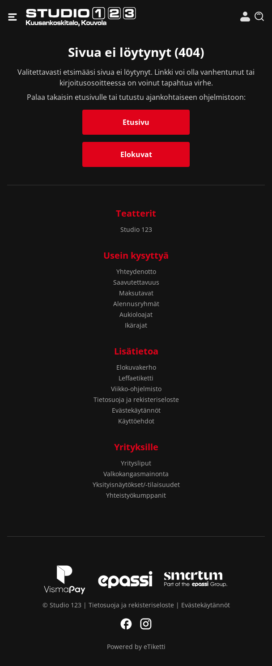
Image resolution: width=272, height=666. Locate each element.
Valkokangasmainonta (136, 474)
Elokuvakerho (136, 367)
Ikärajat (136, 325)
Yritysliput (136, 463)
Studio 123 (81, 16)
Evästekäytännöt (136, 410)
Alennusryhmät (136, 303)
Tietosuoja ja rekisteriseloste (136, 399)
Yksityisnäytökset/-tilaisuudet (136, 484)
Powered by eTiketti (136, 646)
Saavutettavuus (136, 282)
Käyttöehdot (136, 421)
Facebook (126, 624)
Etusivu (136, 122)
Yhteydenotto (136, 271)
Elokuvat (136, 154)
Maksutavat (136, 293)
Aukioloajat (136, 314)
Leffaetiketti (136, 378)
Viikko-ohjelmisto (136, 388)
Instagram (146, 624)
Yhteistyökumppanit (136, 495)
